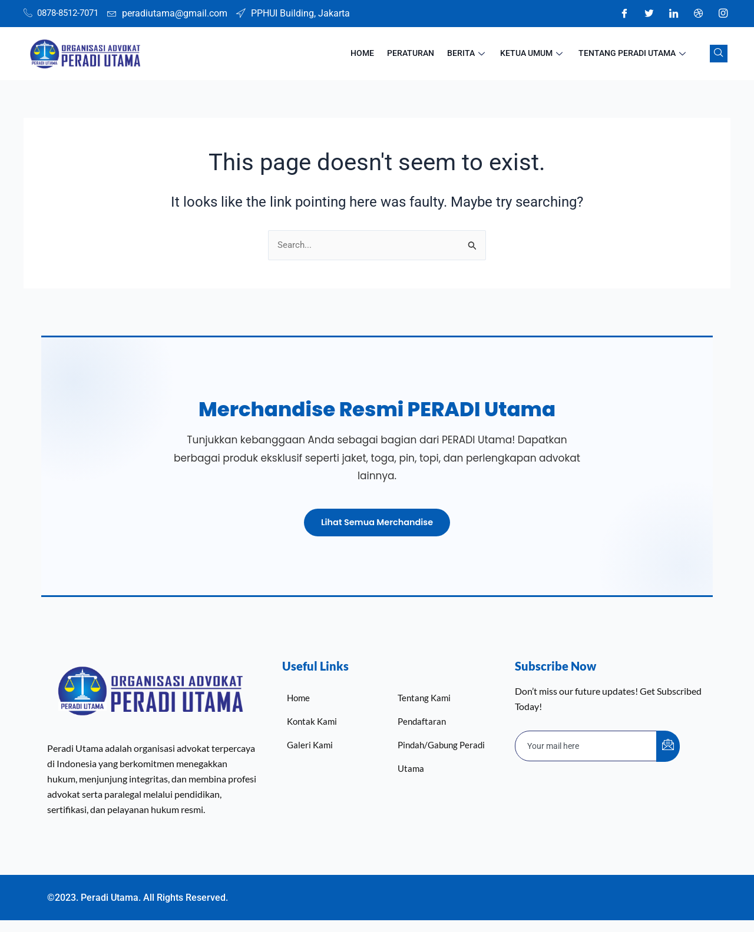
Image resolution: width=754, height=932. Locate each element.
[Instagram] (723, 13)
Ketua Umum (538, 53)
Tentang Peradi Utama (635, 53)
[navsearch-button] (718, 53)
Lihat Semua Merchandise (377, 521)
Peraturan (422, 53)
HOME (377, 53)
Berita (475, 53)
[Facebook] (624, 13)
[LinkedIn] (673, 13)
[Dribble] (698, 13)
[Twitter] (648, 13)
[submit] (668, 745)
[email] (586, 745)
